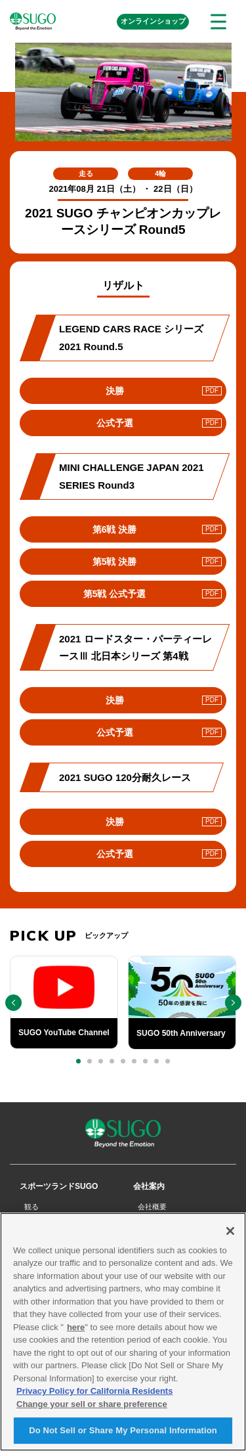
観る (31, 1207)
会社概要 (152, 1207)
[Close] (230, 1236)
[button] (78, 1061)
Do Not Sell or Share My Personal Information (123, 1436)
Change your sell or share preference (91, 1409)
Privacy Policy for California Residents (94, 1397)
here (76, 1332)
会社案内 (149, 1186)
